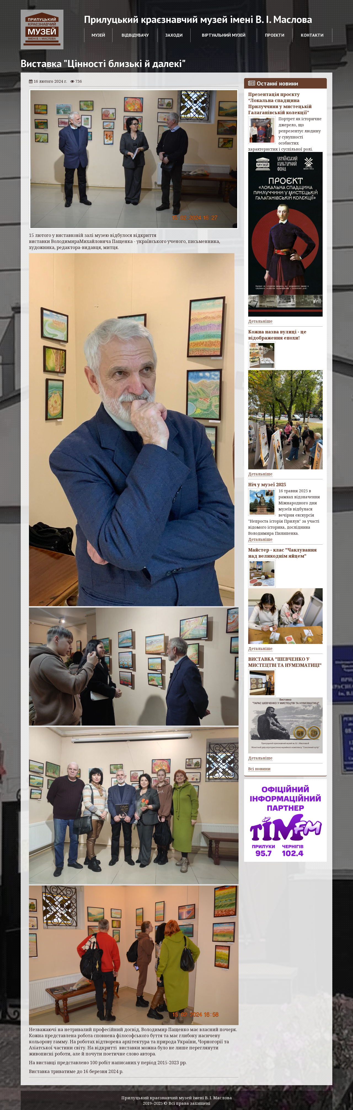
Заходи (174, 35)
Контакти (312, 35)
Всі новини (259, 768)
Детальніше (260, 321)
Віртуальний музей (223, 35)
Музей (98, 35)
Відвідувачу (135, 35)
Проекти (274, 35)
